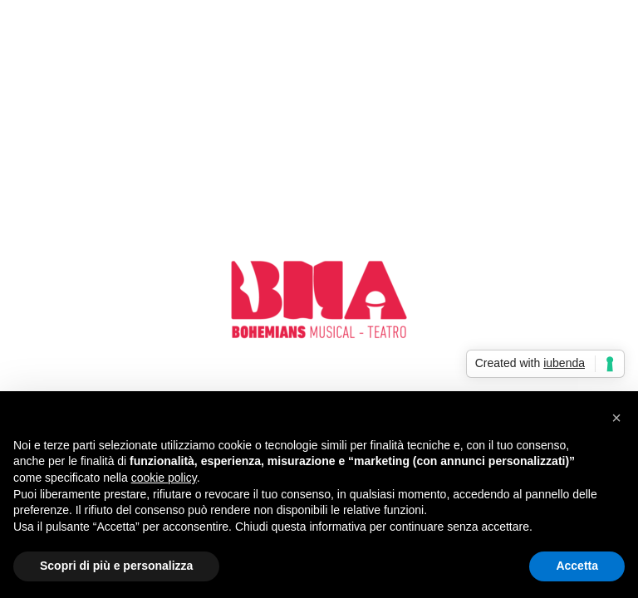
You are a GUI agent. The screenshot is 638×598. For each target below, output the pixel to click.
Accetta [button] (577, 565)
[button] (616, 417)
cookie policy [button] (164, 477)
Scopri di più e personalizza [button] (116, 565)
